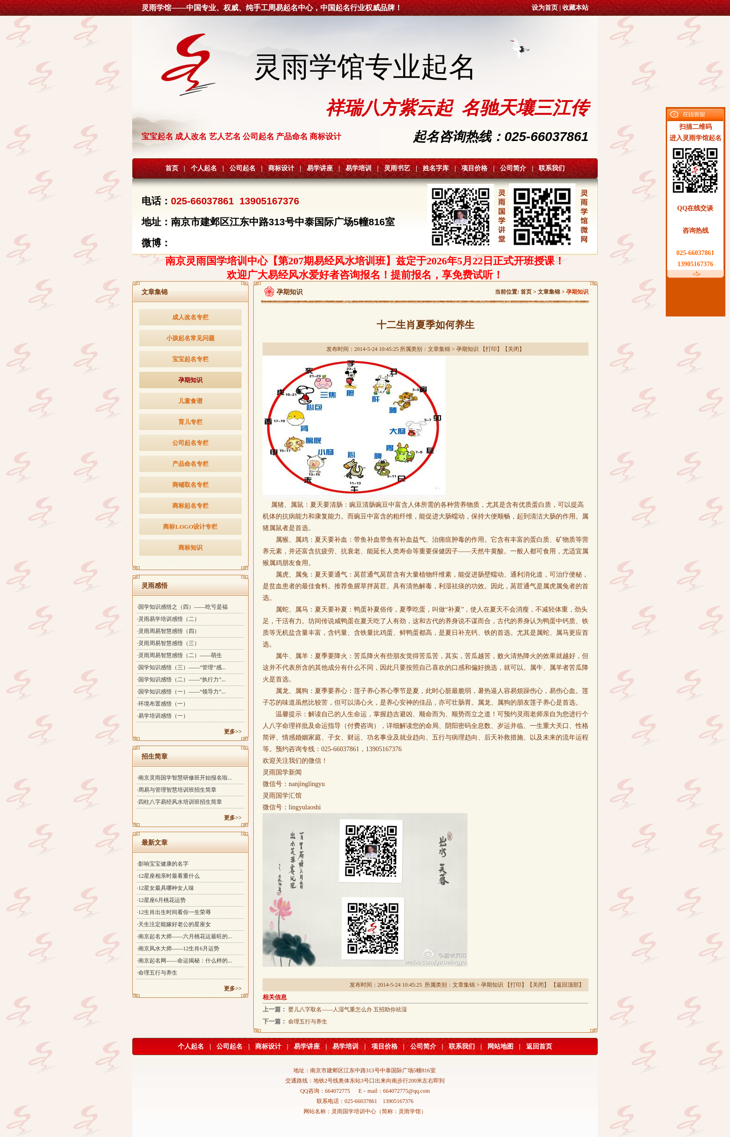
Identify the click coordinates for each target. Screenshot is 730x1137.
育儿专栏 (190, 421)
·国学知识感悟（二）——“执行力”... (181, 679)
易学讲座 (320, 168)
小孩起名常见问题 (190, 338)
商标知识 (190, 547)
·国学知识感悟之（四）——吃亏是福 (182, 607)
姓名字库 (436, 168)
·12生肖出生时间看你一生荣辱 (174, 912)
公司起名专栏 (190, 442)
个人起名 (204, 168)
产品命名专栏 (190, 463)
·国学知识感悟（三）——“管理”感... (181, 667)
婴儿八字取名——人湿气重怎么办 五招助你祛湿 (347, 1009)
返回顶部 (567, 985)
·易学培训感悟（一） (163, 716)
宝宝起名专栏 (190, 359)
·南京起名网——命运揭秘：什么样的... (184, 960)
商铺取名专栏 (190, 484)
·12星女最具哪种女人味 (165, 888)
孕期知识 (190, 380)
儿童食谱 (190, 400)
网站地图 (500, 1046)
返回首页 (539, 1046)
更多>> (233, 731)
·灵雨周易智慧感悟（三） (168, 643)
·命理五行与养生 (157, 972)
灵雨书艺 (397, 168)
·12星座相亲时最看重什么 (168, 876)
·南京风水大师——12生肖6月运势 (178, 948)
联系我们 (552, 168)
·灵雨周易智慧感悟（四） (168, 631)
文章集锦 (549, 292)
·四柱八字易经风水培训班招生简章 (179, 802)
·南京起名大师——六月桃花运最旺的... (184, 936)
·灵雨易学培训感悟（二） (168, 619)
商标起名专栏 (190, 505)
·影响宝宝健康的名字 (163, 864)
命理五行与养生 (307, 1021)
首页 (171, 168)
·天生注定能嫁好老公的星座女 (174, 924)
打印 (491, 349)
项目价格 (474, 168)
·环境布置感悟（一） (163, 703)
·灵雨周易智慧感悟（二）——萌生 (179, 655)
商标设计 (281, 168)
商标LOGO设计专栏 (190, 526)
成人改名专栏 (190, 317)
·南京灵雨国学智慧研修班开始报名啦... (184, 777)
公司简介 (513, 168)
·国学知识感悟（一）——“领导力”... (181, 691)
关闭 (513, 349)
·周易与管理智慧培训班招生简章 (176, 790)
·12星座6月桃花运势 (161, 900)
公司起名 (243, 168)
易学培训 (358, 168)
